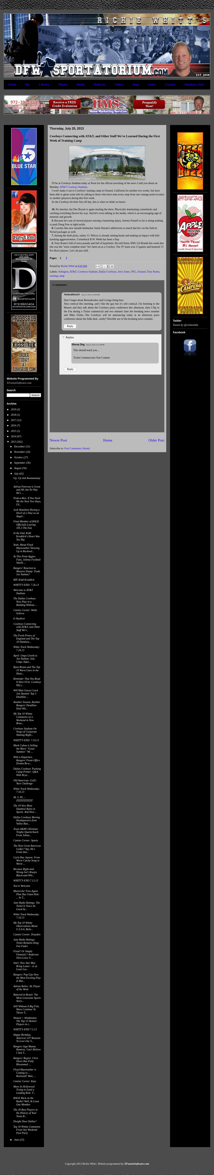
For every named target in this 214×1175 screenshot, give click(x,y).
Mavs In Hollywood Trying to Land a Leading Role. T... (24, 1090)
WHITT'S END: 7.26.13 (26, 584)
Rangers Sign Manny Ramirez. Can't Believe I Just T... (27, 1049)
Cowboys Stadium (87, 271)
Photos (62, 84)
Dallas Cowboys (107, 271)
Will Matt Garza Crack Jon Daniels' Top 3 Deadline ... (25, 693)
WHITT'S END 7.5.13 (25, 1029)
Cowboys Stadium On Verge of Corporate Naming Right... (25, 732)
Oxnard (141, 271)
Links (152, 84)
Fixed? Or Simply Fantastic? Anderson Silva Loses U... (26, 954)
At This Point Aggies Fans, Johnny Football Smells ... (27, 559)
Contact (170, 84)
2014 (14, 436)
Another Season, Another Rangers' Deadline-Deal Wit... (26, 705)
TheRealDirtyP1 (72, 294)
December (20, 446)
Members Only (194, 84)
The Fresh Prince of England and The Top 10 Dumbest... (26, 638)
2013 (14, 441)
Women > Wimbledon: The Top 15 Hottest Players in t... (25, 1021)
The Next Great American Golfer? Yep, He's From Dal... (27, 849)
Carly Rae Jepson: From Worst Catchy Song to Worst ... (26, 860)
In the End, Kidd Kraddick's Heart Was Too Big (26, 536)
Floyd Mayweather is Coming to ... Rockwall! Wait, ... (24, 1073)
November (20, 451)
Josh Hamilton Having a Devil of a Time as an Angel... (26, 513)
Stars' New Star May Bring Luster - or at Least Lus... (25, 966)
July (16, 473)
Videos (119, 84)
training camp (57, 275)
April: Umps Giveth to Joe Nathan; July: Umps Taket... (25, 659)
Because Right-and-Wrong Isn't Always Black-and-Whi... (25, 872)
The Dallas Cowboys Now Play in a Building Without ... (25, 601)
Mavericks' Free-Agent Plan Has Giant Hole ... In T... (26, 894)
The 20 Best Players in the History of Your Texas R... (25, 1113)
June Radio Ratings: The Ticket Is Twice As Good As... (26, 906)
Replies (70, 337)
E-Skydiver (19, 618)
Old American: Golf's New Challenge (24, 782)
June (17, 1139)
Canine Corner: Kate (24, 1081)
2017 (14, 420)
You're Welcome (21, 885)
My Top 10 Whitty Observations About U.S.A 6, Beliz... (25, 926)
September (20, 462)
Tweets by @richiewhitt (185, 325)
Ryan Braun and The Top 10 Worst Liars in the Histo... (26, 670)
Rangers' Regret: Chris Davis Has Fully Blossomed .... (25, 1061)
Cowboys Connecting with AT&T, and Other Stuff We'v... (26, 627)
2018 (14, 414)
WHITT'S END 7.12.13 (25, 880)
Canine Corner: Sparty (25, 840)
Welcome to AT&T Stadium (23, 592)
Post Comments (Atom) (77, 448)
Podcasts (99, 84)
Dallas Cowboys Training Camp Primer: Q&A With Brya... (27, 772)
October (18, 457)
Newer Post (58, 440)
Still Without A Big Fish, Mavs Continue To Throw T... (26, 1009)
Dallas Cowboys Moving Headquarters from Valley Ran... (26, 820)
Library (44, 84)
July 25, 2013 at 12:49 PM (95, 345)
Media (80, 84)
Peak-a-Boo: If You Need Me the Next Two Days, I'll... (27, 501)
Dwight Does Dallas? (24, 1121)
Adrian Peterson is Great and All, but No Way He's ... (26, 490)
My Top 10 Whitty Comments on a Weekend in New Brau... (23, 718)
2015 (14, 431)
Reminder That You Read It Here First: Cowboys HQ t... (27, 682)
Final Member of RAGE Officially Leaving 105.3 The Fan (26, 524)
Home (12, 84)
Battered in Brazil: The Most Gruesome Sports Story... (27, 998)
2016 (14, 425)
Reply (70, 326)
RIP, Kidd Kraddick (23, 579)
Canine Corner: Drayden (27, 934)
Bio (27, 84)
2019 (14, 409)
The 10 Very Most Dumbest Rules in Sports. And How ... (25, 809)
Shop (135, 84)
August (18, 468)
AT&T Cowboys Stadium (73, 187)
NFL (133, 271)
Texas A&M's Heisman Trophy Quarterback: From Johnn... (26, 832)
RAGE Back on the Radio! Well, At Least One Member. (26, 1101)
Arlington (63, 271)
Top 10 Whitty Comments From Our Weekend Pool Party (26, 1130)
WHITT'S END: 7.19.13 (26, 740)
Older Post (156, 440)
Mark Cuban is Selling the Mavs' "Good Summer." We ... (25, 748)
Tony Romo (153, 271)
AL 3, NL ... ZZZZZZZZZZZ (23, 799)
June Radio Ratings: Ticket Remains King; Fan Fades (26, 943)
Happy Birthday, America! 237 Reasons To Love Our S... (27, 1038)
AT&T (73, 271)
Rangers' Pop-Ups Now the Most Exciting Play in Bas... (27, 978)
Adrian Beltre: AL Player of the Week (26, 988)
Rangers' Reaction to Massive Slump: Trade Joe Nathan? (26, 571)
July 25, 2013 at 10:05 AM (90, 295)
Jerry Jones (124, 271)
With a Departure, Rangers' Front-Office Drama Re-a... (26, 760)
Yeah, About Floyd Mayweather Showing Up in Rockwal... (26, 548)
